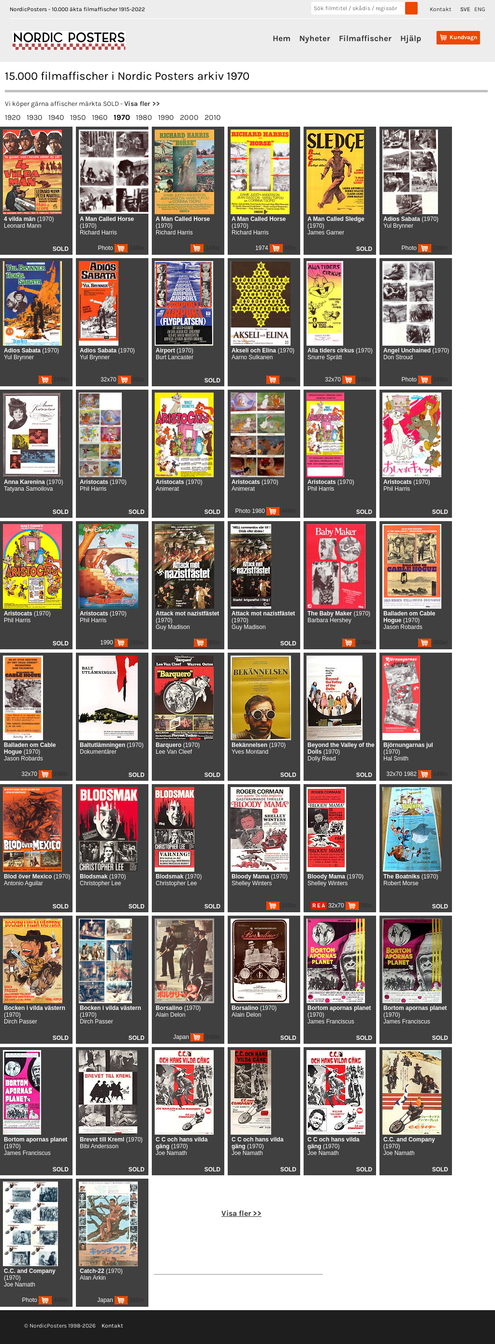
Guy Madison (173, 627)
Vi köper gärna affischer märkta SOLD (62, 104)
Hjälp (410, 38)
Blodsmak (93, 876)
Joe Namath (171, 1153)
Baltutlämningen (102, 745)
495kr (433, 642)
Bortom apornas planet (339, 1008)
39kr (359, 905)
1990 (166, 117)
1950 (78, 117)
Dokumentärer (98, 751)
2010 (212, 117)
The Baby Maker (329, 613)
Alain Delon (170, 1014)
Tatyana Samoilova (28, 488)
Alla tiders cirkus (330, 350)
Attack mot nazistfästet (187, 613)
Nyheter (314, 38)
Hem (282, 38)
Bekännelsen (249, 745)
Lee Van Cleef (174, 751)
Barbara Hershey (329, 620)
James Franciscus (330, 1021)
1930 (35, 117)
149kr (205, 248)
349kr (281, 379)
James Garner (325, 232)
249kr (130, 248)
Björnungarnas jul (408, 745)
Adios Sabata (401, 219)
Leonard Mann (22, 225)
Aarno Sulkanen (252, 357)
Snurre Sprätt (324, 357)
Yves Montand (250, 751)
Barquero (168, 745)
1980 (144, 117)
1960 (100, 117)
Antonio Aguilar (23, 883)
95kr (283, 248)
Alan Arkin (93, 1277)
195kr (130, 642)
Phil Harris (93, 488)
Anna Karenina (24, 482)
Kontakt (440, 9)
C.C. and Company (409, 1139)
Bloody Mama (250, 876)
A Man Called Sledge (335, 219)
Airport (165, 350)
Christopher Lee (100, 883)
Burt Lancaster (174, 357)
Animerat (167, 488)
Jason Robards (402, 627)
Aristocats (94, 482)
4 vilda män (19, 219)
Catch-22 (92, 1271)
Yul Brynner (398, 225)
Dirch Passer (20, 1021)
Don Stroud (398, 357)
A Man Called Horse (107, 219)
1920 (13, 117)
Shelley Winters (252, 883)
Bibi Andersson (99, 1146)
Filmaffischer (365, 38)
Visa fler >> (142, 104)
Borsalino (169, 1008)
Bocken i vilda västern (34, 1008)
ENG (479, 9)
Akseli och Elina (254, 350)
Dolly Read (321, 758)
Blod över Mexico (28, 876)
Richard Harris (98, 232)
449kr (281, 511)
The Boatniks (401, 876)
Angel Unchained (407, 350)
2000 (189, 117)
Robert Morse (401, 883)
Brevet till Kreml (102, 1139)
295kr (130, 1300)
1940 (56, 117)
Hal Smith (395, 758)
